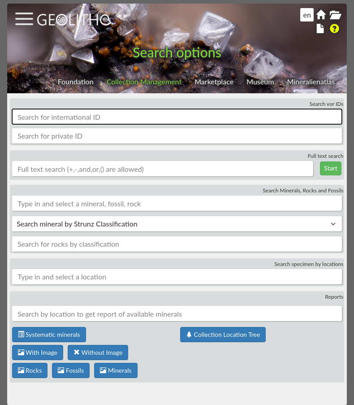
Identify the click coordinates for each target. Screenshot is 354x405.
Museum (260, 81)
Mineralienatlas (311, 81)
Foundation (76, 81)
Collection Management (144, 81)
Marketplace (213, 81)
